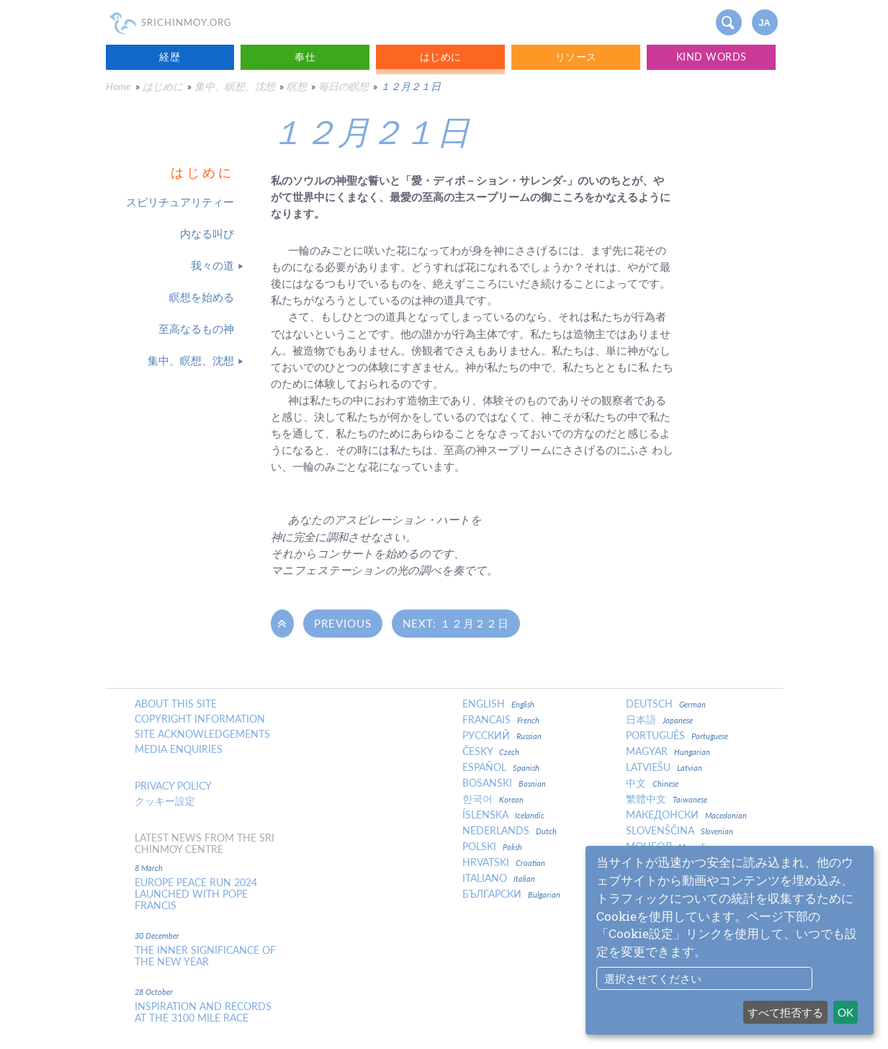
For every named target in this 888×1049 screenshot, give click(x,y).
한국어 (493, 799)
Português (677, 735)
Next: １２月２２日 (456, 623)
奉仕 (305, 56)
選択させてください (652, 978)
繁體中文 (666, 799)
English (498, 704)
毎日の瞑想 (343, 86)
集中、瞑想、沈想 (234, 86)
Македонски (686, 815)
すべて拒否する (785, 1012)
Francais (500, 720)
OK (845, 1012)
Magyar (668, 751)
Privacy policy (173, 786)
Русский (502, 735)
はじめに (441, 56)
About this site (176, 704)
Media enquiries (179, 749)
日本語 (659, 720)
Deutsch (666, 704)
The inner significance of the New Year (205, 956)
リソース (576, 56)
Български (511, 894)
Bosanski (504, 783)
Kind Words (711, 56)
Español (500, 767)
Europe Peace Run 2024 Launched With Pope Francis (196, 894)
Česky (490, 751)
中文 (652, 783)
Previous (343, 623)
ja (764, 23)
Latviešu (664, 767)
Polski (492, 846)
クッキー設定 (165, 801)
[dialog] (730, 940)
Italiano (498, 878)
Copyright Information (200, 719)
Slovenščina (679, 830)
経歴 (169, 56)
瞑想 (297, 86)
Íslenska (503, 815)
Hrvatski (503, 862)
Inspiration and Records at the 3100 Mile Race (203, 1012)
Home (118, 86)
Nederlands (509, 830)
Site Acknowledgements (202, 734)
